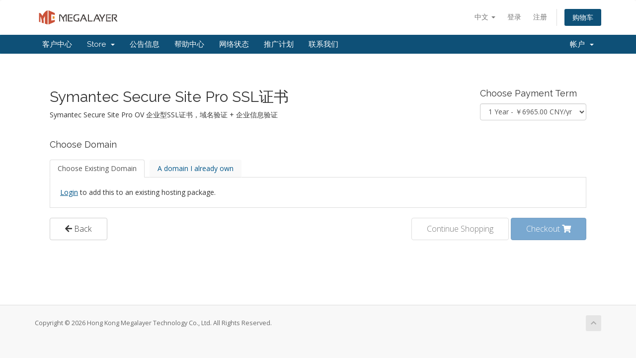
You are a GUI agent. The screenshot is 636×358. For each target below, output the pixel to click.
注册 (540, 16)
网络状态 (234, 44)
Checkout (548, 228)
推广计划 (279, 44)
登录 (514, 16)
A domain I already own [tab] (196, 168)
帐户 (582, 44)
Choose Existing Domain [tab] (97, 168)
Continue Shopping (460, 228)
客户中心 (57, 44)
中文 (485, 16)
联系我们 (323, 44)
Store (101, 44)
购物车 (582, 17)
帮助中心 (189, 44)
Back (78, 228)
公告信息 (144, 44)
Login (69, 192)
